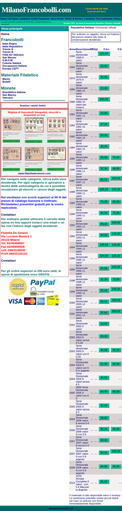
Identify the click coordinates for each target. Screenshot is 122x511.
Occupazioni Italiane (14, 65)
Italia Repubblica (12, 46)
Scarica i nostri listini (33, 105)
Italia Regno (9, 43)
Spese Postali (57, 18)
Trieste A (7, 49)
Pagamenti (44, 18)
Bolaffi (5, 81)
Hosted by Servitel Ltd (61, 508)
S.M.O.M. (7, 60)
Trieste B (7, 52)
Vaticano (7, 97)
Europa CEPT (10, 68)
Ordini (34, 18)
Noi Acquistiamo (104, 18)
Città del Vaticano (12, 54)
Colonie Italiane (11, 63)
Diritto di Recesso (74, 18)
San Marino (8, 57)
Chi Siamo (12, 18)
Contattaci (89, 18)
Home (3, 18)
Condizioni (24, 18)
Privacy (118, 18)
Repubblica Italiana (13, 92)
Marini (5, 79)
